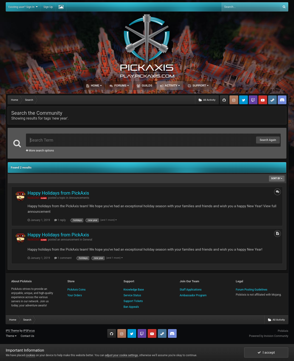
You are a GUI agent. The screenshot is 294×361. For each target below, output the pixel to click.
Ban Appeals (131, 306)
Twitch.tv (253, 99)
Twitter (243, 99)
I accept (266, 352)
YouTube (262, 99)
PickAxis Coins (76, 289)
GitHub (224, 99)
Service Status (132, 295)
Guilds (146, 85)
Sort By (276, 178)
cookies (30, 355)
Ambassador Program (193, 295)
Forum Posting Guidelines (251, 289)
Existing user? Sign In (23, 6)
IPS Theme (12, 330)
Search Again (268, 140)
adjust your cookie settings (121, 355)
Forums (121, 85)
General (87, 239)
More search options (40, 150)
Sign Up (48, 6)
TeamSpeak (282, 99)
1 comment (63, 258)
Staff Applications (190, 289)
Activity (172, 85)
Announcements (79, 197)
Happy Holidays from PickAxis (58, 193)
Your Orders (74, 295)
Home (96, 85)
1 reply (60, 220)
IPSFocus (29, 330)
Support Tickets (133, 301)
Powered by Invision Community (268, 336)
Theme (11, 336)
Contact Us (27, 336)
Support (200, 85)
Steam (272, 99)
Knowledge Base (134, 289)
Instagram (233, 99)
